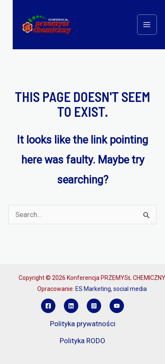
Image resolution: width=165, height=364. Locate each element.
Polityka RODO (82, 340)
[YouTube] (117, 306)
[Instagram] (94, 306)
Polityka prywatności (83, 323)
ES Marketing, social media (111, 288)
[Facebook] (48, 306)
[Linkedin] (71, 306)
